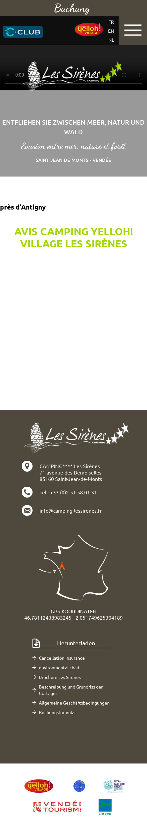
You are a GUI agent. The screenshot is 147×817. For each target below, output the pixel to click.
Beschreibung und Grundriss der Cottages (71, 690)
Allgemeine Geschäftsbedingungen (74, 703)
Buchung (72, 8)
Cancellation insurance (62, 658)
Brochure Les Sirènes (60, 677)
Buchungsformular (57, 712)
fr (111, 22)
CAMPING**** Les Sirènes (70, 466)
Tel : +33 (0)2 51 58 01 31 (68, 492)
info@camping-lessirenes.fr (71, 510)
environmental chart (59, 667)
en (111, 31)
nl (111, 40)
